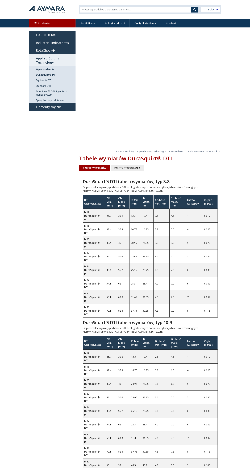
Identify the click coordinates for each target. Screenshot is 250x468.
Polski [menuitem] (211, 9)
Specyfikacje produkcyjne (50, 100)
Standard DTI (43, 85)
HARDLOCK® (46, 35)
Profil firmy (88, 23)
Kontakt (171, 23)
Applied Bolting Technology (150, 151)
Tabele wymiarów (94, 168)
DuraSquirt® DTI (175, 151)
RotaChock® (45, 50)
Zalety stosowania (127, 168)
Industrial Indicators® (52, 43)
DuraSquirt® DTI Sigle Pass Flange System (51, 93)
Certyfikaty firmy (145, 23)
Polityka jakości (115, 23)
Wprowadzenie (45, 69)
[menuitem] (210, 9)
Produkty (44, 23)
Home (119, 151)
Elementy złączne (49, 107)
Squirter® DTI (44, 80)
